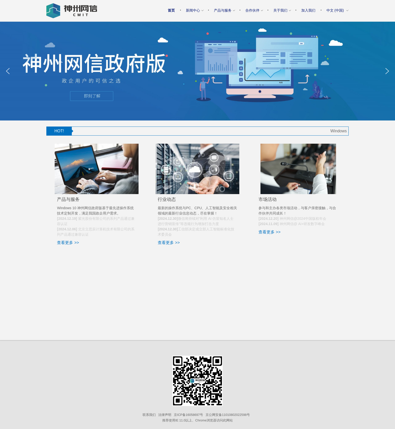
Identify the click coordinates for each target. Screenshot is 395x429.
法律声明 (164, 415)
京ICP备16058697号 (188, 415)
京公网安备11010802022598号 (228, 415)
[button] (8, 71)
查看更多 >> (68, 242)
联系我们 (149, 415)
